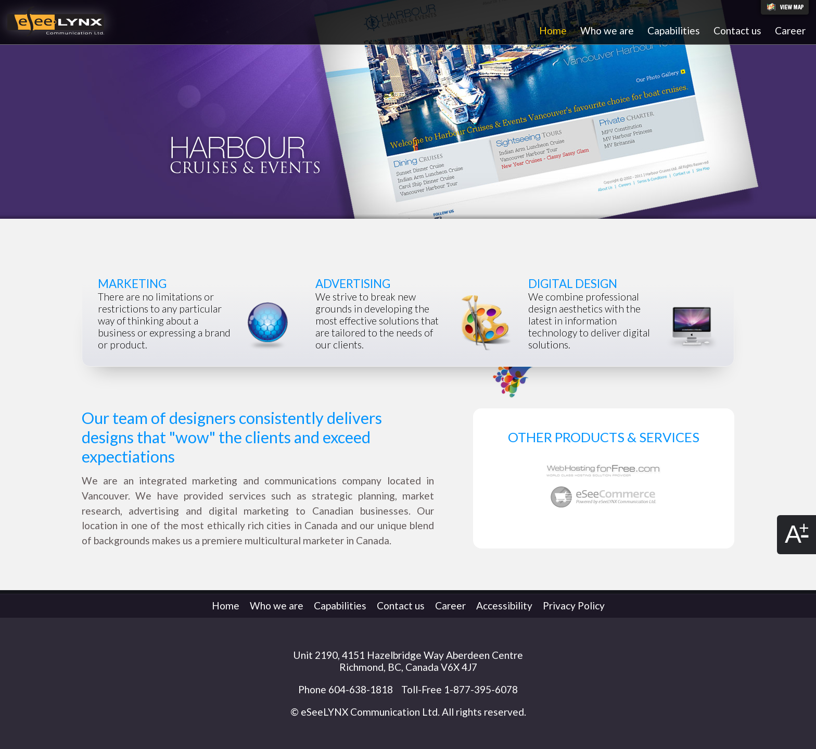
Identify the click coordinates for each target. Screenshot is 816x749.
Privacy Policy (574, 605)
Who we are (607, 30)
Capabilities (673, 30)
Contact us (737, 30)
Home (553, 30)
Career (790, 30)
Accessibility (504, 605)
